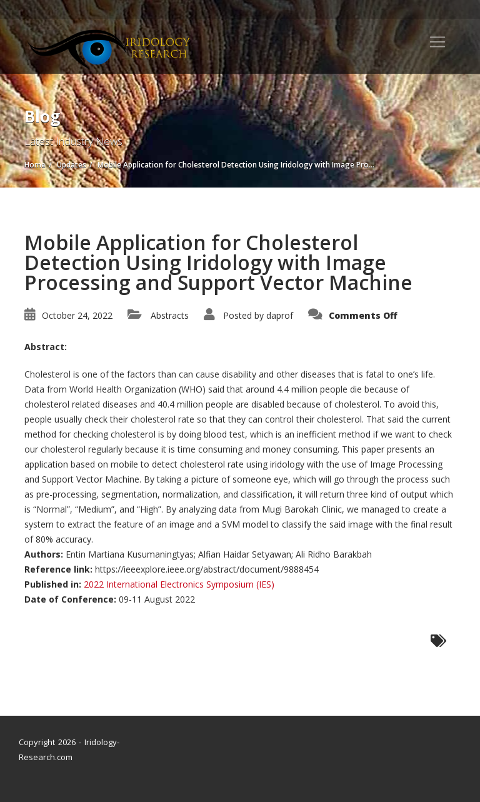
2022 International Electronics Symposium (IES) (179, 584)
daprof (279, 315)
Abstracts (170, 315)
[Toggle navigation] (437, 41)
